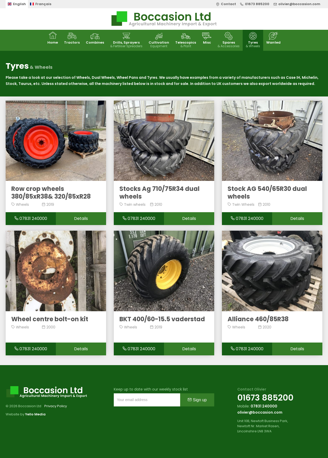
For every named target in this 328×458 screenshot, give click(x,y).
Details (81, 218)
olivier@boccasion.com (259, 412)
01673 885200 (265, 397)
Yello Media (35, 414)
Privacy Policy (55, 406)
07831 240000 (30, 218)
